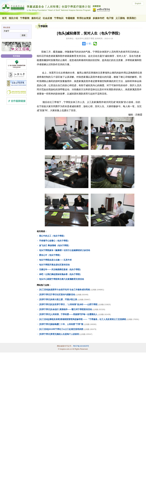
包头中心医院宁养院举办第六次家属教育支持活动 (61, 279)
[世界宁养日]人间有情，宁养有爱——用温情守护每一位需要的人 (68, 314)
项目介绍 (13, 18)
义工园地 (120, 18)
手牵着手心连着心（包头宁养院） (54, 240)
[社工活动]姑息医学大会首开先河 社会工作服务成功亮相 (64, 289)
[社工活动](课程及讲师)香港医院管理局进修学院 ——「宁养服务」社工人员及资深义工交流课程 (82, 319)
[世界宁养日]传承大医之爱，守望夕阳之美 (58, 299)
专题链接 (70, 18)
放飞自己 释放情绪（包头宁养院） (54, 245)
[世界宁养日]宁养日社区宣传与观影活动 (57, 294)
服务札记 (36, 18)
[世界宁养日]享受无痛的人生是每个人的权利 (59, 334)
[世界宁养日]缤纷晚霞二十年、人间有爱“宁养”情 (61, 324)
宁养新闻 (24, 18)
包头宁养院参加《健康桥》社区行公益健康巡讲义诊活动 (64, 250)
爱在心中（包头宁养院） (50, 255)
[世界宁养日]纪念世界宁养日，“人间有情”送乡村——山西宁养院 (68, 304)
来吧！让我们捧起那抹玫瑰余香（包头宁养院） (60, 274)
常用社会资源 (84, 18)
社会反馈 (47, 18)
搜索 (23, 35)
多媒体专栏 (98, 18)
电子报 (109, 18)
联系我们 (131, 18)
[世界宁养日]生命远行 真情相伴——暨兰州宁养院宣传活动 (65, 309)
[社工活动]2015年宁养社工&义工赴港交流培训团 (61, 329)
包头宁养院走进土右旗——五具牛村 (55, 260)
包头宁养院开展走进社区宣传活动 (54, 264)
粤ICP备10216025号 (81, 346)
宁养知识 (58, 18)
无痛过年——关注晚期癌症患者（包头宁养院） (60, 269)
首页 (4, 18)
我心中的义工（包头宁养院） (52, 236)
